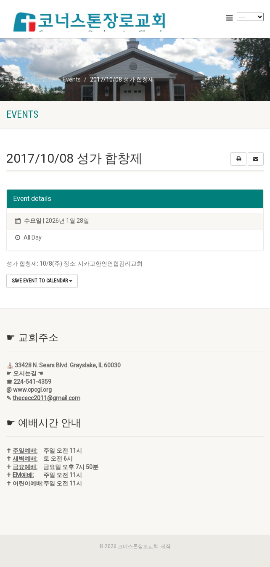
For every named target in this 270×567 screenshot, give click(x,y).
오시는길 (25, 373)
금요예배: (25, 467)
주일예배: (25, 450)
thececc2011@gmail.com (46, 398)
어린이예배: (28, 483)
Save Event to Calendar (42, 281)
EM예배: (23, 475)
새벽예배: (25, 458)
